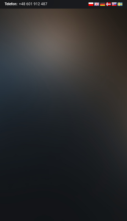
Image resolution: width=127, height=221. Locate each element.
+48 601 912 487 (33, 4)
